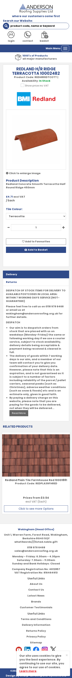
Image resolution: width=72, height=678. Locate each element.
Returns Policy (36, 631)
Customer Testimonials (36, 607)
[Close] (66, 655)
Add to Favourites (36, 241)
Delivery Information (36, 625)
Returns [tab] (11, 282)
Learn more (27, 671)
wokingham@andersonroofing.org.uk (32, 313)
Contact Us (36, 590)
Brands (36, 601)
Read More (19, 413)
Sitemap (36, 642)
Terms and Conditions (36, 619)
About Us (36, 584)
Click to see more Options (36, 509)
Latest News (36, 595)
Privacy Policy (36, 636)
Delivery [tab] (11, 274)
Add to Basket (36, 250)
